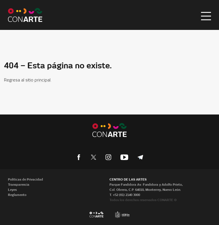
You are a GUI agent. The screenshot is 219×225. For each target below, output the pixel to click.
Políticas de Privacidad (25, 179)
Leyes (12, 190)
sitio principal (37, 80)
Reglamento (17, 195)
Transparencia (18, 185)
